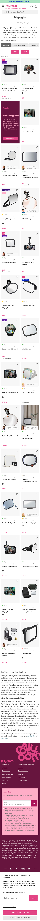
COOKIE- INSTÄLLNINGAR (20, 918)
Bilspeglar (6, 45)
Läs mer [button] (34, 37)
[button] (2, 6)
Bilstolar (12, 23)
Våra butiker (21, 777)
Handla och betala (23, 771)
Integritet (20, 774)
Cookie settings (6, 777)
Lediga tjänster (22, 780)
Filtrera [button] (15, 51)
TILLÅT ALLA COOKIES (20, 912)
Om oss (4, 784)
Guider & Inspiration (8, 774)
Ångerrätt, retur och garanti (26, 764)
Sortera (25, 51)
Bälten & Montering (19, 45)
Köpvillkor (4, 768)
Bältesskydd (34, 45)
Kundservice (5, 764)
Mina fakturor (6, 771)
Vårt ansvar (5, 780)
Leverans (20, 768)
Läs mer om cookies (9, 907)
